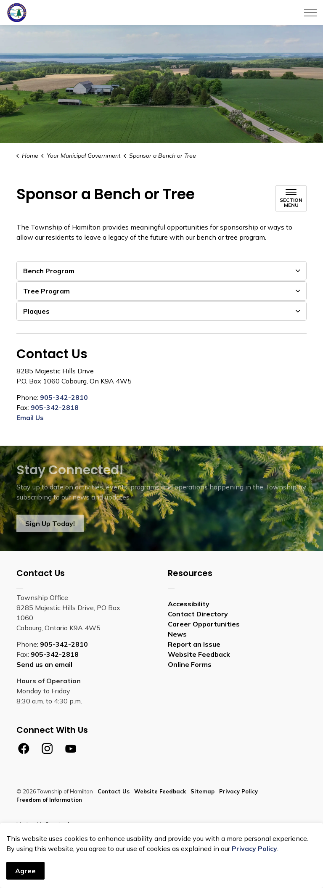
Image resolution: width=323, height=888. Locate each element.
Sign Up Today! (50, 523)
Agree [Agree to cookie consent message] (25, 870)
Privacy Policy (254, 848)
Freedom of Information (49, 799)
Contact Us (114, 791)
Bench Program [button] (48, 271)
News (177, 634)
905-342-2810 (64, 397)
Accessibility (188, 604)
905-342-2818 (55, 407)
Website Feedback (199, 654)
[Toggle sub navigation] (291, 198)
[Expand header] (310, 12)
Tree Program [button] (46, 291)
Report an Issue (194, 644)
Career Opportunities (204, 624)
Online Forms (190, 664)
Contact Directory (198, 614)
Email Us (30, 417)
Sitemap (202, 791)
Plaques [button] (36, 311)
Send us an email (44, 664)
